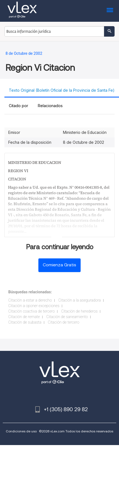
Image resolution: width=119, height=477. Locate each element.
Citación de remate (24, 317)
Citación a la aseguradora (79, 300)
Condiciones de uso (21, 431)
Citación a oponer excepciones (33, 305)
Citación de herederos (79, 311)
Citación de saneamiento (67, 317)
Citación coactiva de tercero (31, 311)
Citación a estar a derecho (30, 300)
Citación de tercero (63, 322)
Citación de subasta (24, 322)
